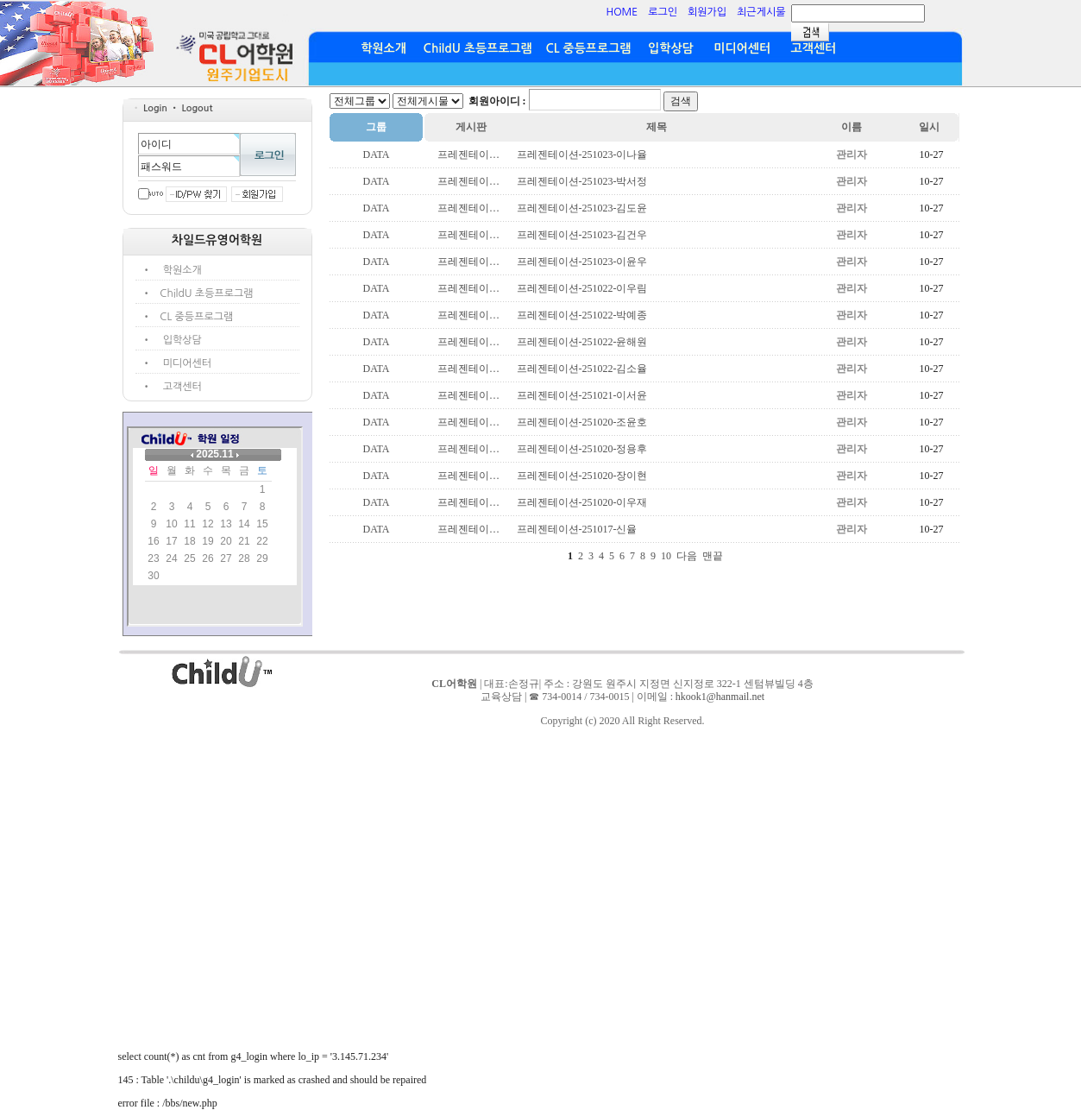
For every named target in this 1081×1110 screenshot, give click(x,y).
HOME (622, 12)
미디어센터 (741, 48)
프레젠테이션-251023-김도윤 (582, 208)
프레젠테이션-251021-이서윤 (582, 395)
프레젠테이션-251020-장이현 (582, 476)
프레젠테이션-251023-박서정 (582, 181)
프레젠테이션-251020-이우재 (582, 502)
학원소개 (384, 48)
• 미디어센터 (180, 363)
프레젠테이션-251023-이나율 (582, 154)
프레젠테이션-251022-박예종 (582, 315)
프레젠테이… (468, 154)
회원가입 (707, 12)
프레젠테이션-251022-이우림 (582, 288)
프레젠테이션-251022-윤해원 (582, 342)
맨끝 (712, 556)
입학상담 (670, 48)
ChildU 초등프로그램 (478, 48)
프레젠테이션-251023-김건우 (582, 235)
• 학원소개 (176, 270)
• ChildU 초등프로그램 (200, 293)
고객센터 (813, 48)
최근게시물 (761, 12)
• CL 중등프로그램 (190, 317)
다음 (686, 556)
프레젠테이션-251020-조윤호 (582, 422)
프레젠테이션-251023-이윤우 (582, 261)
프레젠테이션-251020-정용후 (582, 449)
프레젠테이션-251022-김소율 (582, 369)
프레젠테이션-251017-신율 (577, 529)
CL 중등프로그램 (588, 48)
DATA (375, 154)
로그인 (662, 12)
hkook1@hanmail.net (720, 697)
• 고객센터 (176, 387)
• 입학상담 (176, 340)
